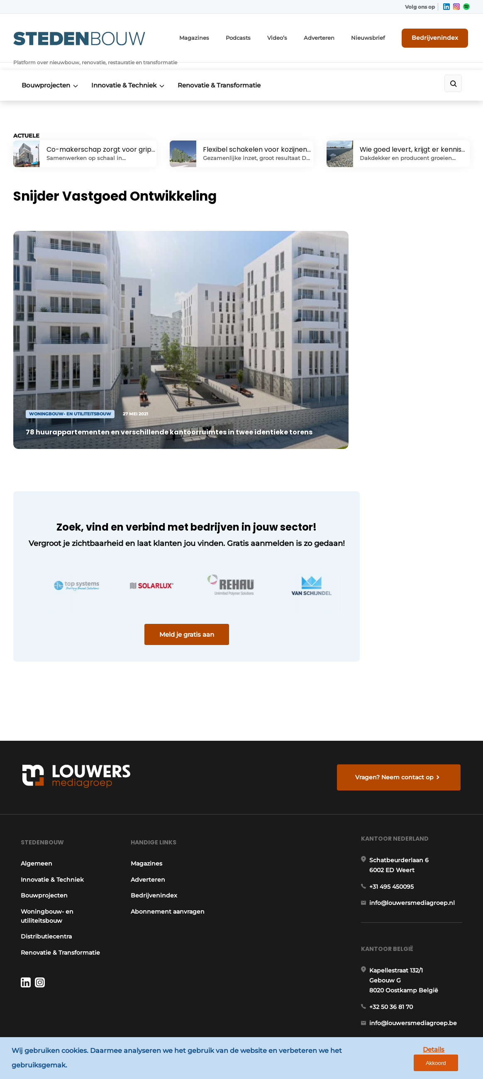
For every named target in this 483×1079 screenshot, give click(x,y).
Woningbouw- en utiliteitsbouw (46, 848)
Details (413, 1066)
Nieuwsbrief (376, 37)
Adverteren (331, 37)
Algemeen (35, 796)
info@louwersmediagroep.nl (413, 839)
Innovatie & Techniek (126, 75)
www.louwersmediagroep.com (417, 1006)
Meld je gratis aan (171, 605)
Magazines (212, 37)
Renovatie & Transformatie (224, 75)
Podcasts (253, 37)
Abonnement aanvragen (168, 844)
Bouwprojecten (46, 75)
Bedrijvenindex (439, 37)
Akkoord (452, 1066)
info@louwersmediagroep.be (414, 963)
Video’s (291, 37)
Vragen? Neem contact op (395, 704)
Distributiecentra (45, 869)
